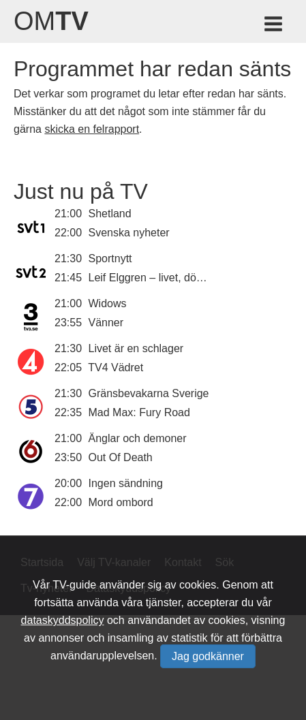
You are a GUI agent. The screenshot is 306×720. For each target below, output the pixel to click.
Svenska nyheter (129, 232)
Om (51, 21)
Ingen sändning (126, 483)
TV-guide (74, 585)
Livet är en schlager (136, 348)
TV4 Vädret (115, 367)
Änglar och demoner (138, 438)
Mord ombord (121, 502)
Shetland (110, 213)
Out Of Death (121, 457)
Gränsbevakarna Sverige (149, 393)
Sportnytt (110, 258)
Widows (108, 303)
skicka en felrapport (91, 129)
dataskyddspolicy (62, 620)
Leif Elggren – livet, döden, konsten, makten (195, 277)
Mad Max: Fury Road (139, 412)
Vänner (106, 322)
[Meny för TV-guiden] (274, 26)
